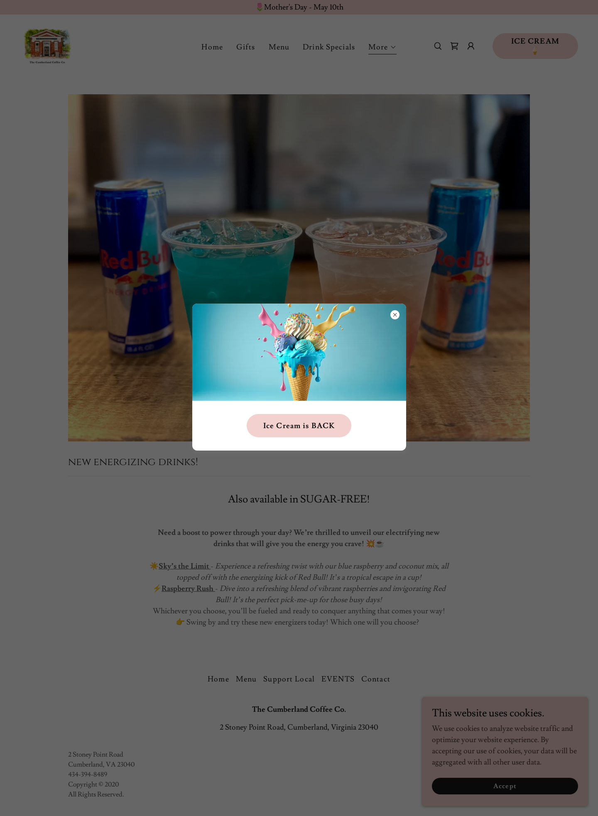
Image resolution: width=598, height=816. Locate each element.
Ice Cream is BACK (299, 426)
